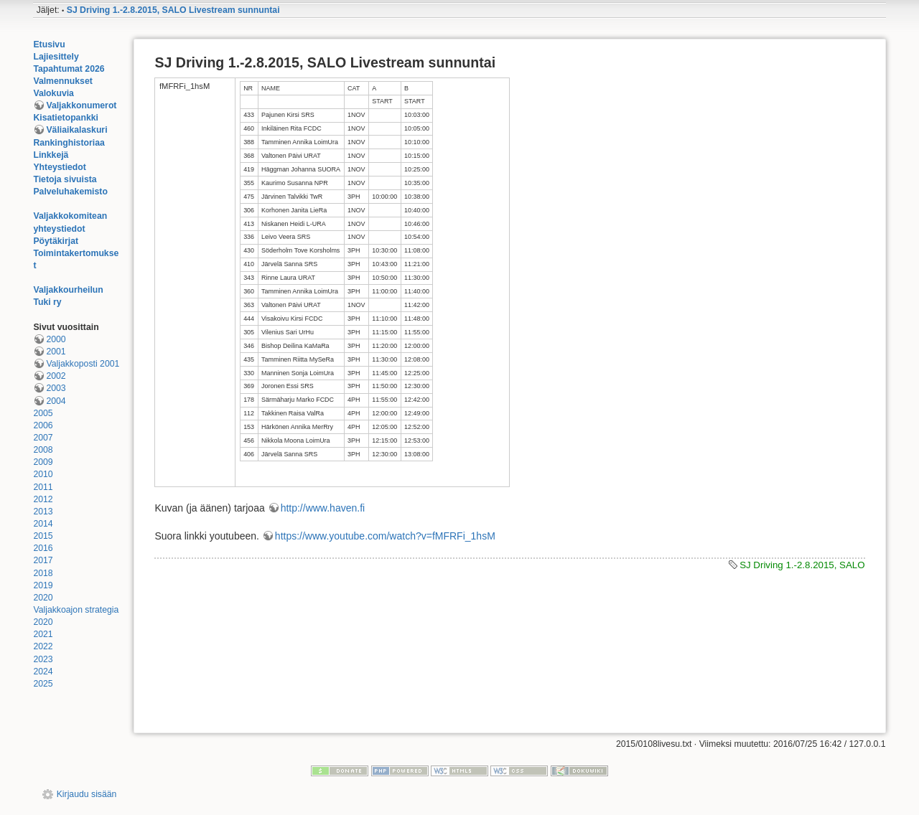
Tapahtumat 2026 (68, 69)
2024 (42, 671)
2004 (55, 401)
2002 (55, 376)
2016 (42, 548)
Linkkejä (50, 155)
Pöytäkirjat (55, 241)
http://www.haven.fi (323, 508)
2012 (42, 499)
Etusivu (49, 44)
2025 (42, 684)
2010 (42, 474)
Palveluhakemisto (70, 192)
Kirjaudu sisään (87, 794)
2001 (55, 352)
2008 (42, 450)
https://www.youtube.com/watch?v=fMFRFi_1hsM (385, 536)
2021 (42, 634)
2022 (42, 646)
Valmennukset (62, 81)
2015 (42, 536)
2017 (42, 560)
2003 (55, 388)
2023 (42, 659)
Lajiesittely (55, 57)
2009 (42, 462)
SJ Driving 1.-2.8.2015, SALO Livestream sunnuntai (173, 10)
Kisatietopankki (65, 118)
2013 (42, 512)
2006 (42, 425)
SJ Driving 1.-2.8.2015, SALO (802, 565)
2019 (42, 585)
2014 (42, 524)
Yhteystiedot (59, 167)
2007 (42, 438)
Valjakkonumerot (81, 105)
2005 (42, 413)
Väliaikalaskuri (76, 130)
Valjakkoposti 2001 (82, 364)
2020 (42, 598)
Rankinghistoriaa (68, 143)
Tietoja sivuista (64, 179)
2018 (42, 573)
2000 (55, 339)
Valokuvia (53, 93)
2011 (42, 487)
